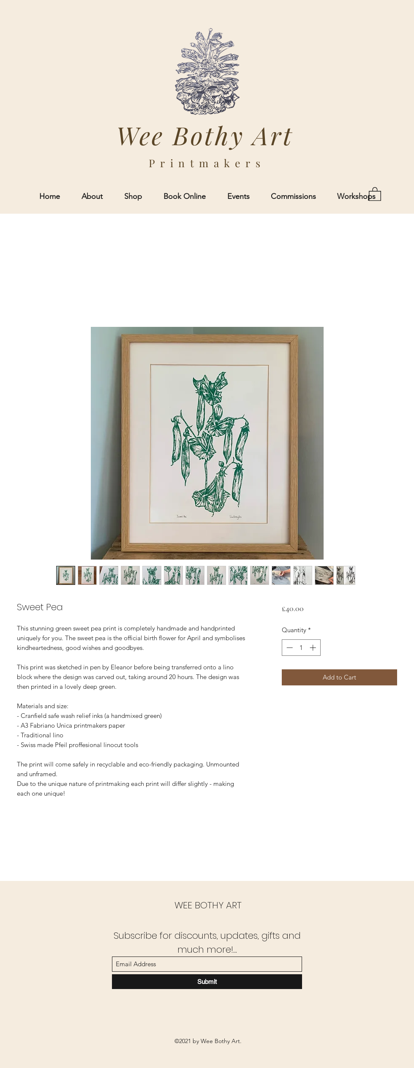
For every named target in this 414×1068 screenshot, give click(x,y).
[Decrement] (288, 647)
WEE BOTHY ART (208, 905)
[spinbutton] (301, 647)
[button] (375, 193)
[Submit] (207, 981)
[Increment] (313, 647)
